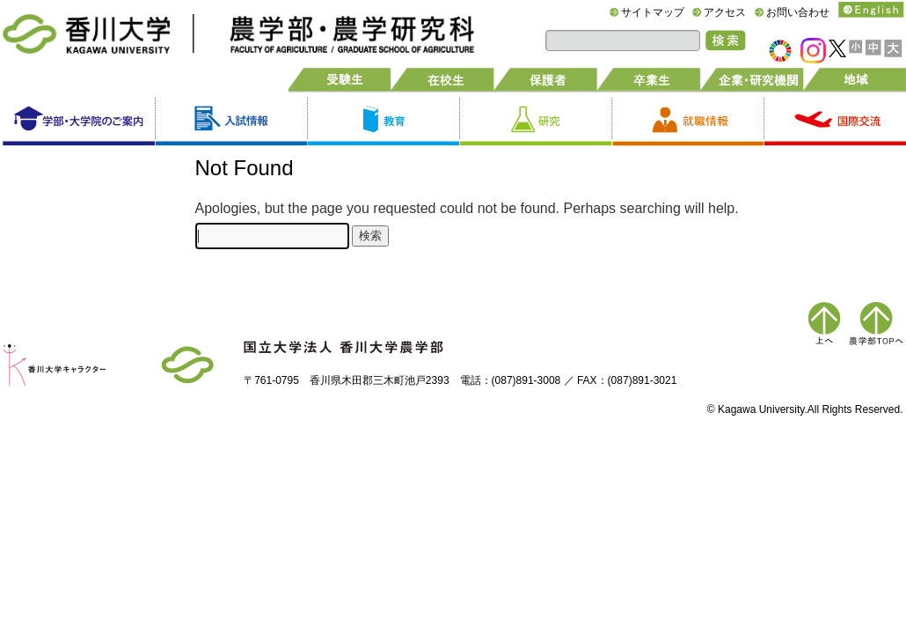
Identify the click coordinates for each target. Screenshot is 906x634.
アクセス (725, 12)
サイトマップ (652, 12)
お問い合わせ (797, 12)
